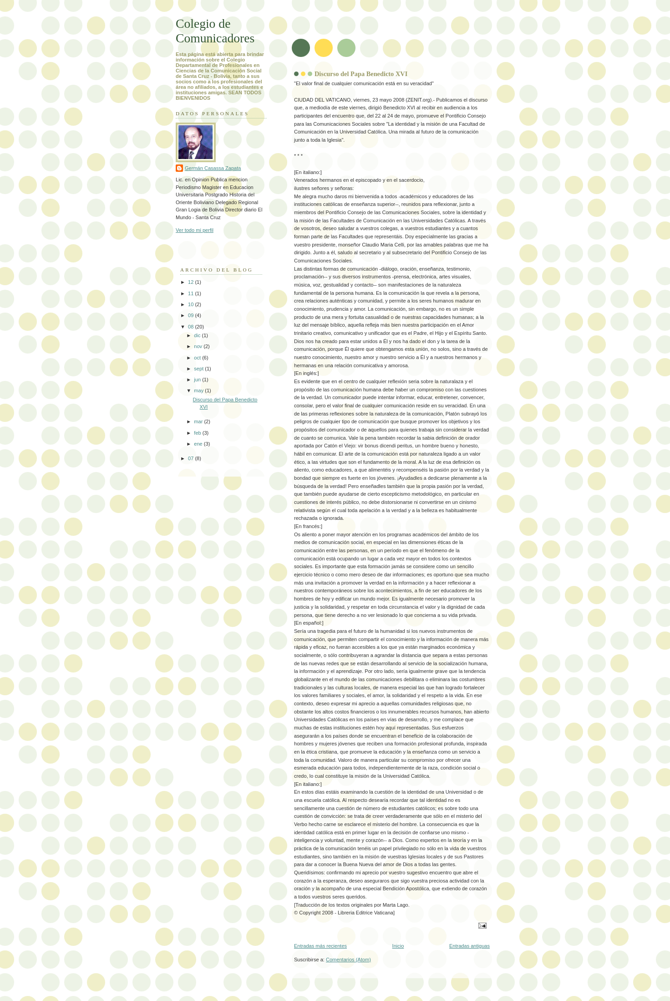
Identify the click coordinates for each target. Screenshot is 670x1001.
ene (199, 444)
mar (199, 421)
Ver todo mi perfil (194, 230)
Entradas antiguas (469, 946)
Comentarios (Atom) (348, 959)
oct (198, 357)
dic (198, 335)
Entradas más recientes (320, 946)
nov (198, 346)
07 (191, 458)
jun (198, 379)
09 (191, 315)
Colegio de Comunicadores (215, 30)
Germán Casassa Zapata (213, 168)
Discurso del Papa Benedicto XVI (361, 73)
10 (191, 304)
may (199, 390)
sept (199, 368)
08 (191, 326)
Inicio (398, 946)
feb (198, 433)
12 (191, 282)
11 (191, 293)
